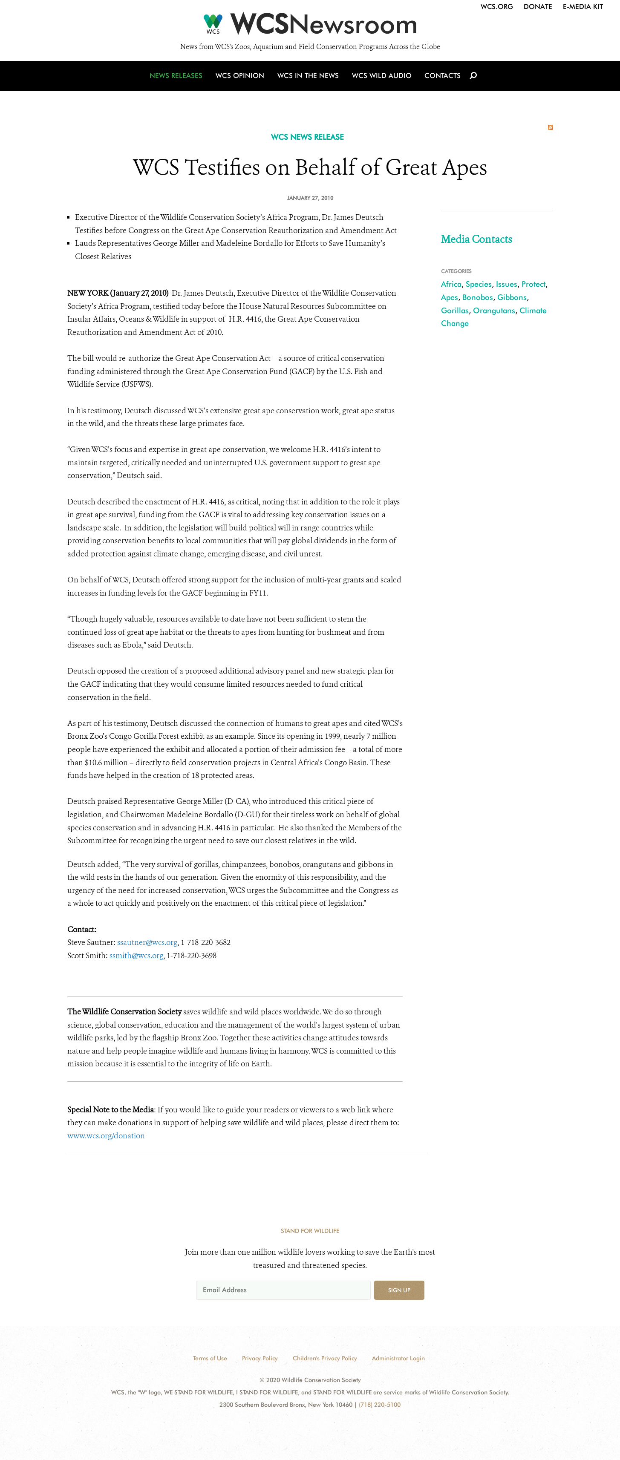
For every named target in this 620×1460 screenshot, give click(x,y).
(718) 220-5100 (380, 1404)
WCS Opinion (241, 78)
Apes (449, 297)
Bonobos (477, 297)
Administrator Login (398, 1358)
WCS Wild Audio (381, 78)
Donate (538, 7)
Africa (451, 283)
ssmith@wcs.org (136, 955)
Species (479, 283)
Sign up (399, 1290)
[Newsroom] (310, 26)
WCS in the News (308, 78)
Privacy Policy (260, 1358)
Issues (506, 283)
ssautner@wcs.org (147, 942)
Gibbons (512, 297)
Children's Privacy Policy (325, 1358)
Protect (533, 283)
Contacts (441, 78)
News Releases (178, 78)
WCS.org (497, 7)
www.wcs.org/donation (107, 1136)
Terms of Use (210, 1358)
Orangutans (494, 310)
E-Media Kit (583, 7)
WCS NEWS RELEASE (307, 136)
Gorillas (455, 310)
